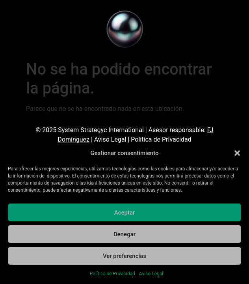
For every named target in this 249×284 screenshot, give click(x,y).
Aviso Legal (151, 274)
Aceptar (124, 212)
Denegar (124, 234)
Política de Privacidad (112, 274)
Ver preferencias (124, 256)
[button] (237, 153)
